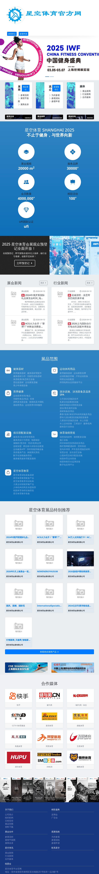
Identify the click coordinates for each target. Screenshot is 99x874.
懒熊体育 (80, 767)
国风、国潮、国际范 (15, 605)
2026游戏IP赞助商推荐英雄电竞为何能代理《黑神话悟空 (80, 571)
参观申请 (54, 101)
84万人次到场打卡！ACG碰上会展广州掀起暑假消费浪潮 (80, 537)
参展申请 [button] (23, 34)
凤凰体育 (18, 746)
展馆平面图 (23, 100)
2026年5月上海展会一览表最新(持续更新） (18, 571)
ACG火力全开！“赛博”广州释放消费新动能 (49, 537)
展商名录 (23, 104)
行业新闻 (85, 94)
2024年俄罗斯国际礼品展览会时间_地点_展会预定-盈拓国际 (18, 537)
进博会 (54, 814)
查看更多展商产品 (49, 651)
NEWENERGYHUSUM (47, 571)
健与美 (49, 705)
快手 (18, 705)
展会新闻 (85, 91)
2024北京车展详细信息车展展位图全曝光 (80, 605)
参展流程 (23, 95)
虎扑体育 (18, 767)
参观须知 (54, 98)
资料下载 (9, 826)
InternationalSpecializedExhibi (49, 605)
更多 (43, 283)
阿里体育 (49, 746)
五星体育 (80, 746)
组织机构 (9, 817)
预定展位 (25, 88)
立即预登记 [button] (25, 263)
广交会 (54, 817)
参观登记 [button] (11, 34)
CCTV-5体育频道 (18, 725)
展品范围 (9, 823)
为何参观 (54, 95)
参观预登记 (56, 88)
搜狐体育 (80, 725)
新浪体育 (49, 725)
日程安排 (9, 820)
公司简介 (9, 814)
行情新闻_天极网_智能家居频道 (18, 640)
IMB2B (49, 767)
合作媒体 (85, 97)
